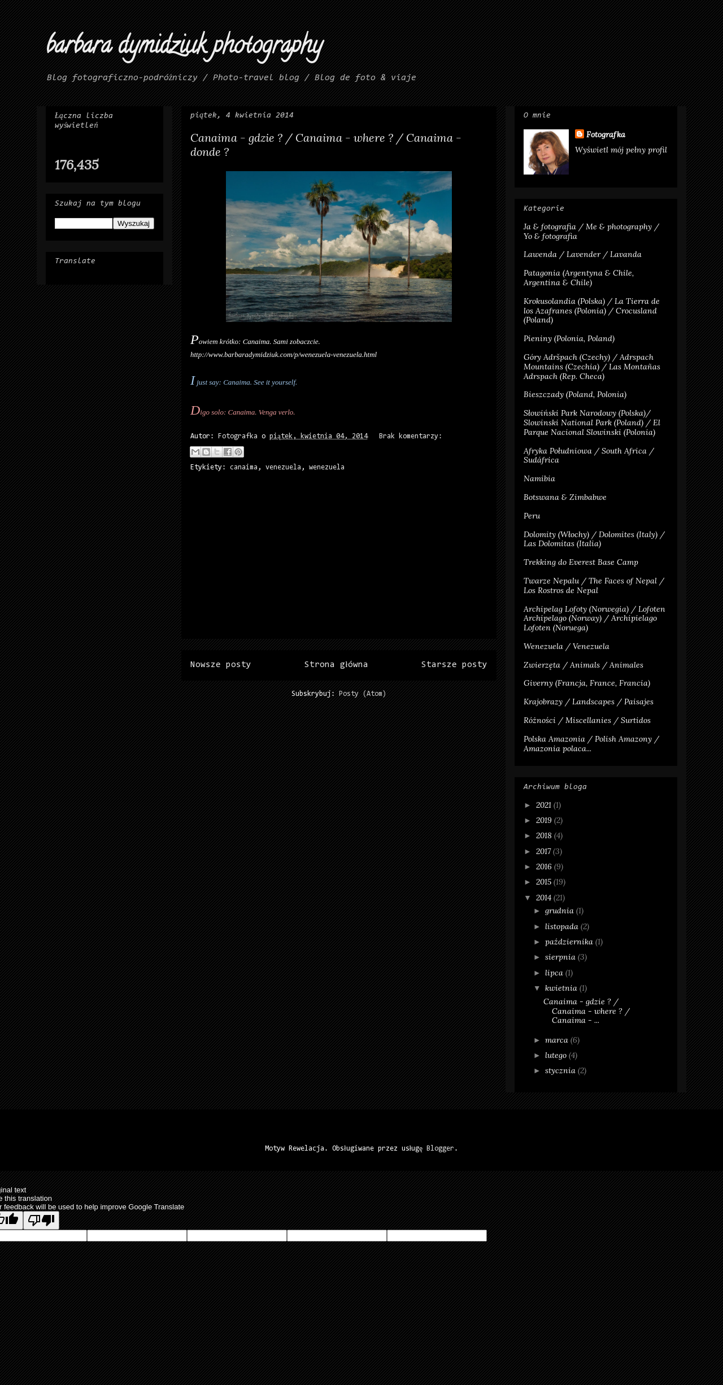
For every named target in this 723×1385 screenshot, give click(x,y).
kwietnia (562, 988)
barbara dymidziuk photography (184, 47)
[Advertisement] (339, 559)
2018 (545, 835)
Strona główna (336, 664)
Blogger (440, 1148)
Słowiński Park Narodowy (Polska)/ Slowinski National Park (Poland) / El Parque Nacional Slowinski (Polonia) (592, 422)
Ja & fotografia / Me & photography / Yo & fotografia (591, 231)
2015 (545, 882)
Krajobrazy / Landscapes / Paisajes (589, 701)
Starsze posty (454, 664)
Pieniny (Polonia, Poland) (569, 338)
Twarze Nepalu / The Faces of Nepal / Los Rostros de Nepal (594, 585)
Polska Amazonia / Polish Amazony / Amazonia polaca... (591, 744)
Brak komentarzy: (410, 436)
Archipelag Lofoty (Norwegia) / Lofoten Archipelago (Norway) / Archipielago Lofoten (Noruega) (594, 618)
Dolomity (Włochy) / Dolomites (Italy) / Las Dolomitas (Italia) (594, 539)
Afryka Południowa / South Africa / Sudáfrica (589, 455)
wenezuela (327, 467)
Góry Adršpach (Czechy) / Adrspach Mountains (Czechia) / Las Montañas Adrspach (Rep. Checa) (592, 366)
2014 (545, 897)
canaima (244, 467)
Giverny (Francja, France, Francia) (587, 683)
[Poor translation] (41, 1220)
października (570, 942)
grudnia (560, 910)
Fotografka (605, 134)
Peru (532, 516)
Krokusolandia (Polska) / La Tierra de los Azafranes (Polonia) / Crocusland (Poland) (592, 310)
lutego (557, 1055)
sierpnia (561, 957)
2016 (545, 866)
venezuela (283, 467)
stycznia (561, 1070)
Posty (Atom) (362, 694)
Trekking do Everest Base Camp (581, 562)
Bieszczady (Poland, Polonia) (575, 394)
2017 (544, 851)
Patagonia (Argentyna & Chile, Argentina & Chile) (579, 278)
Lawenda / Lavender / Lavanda (583, 254)
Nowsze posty (220, 664)
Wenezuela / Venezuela (566, 646)
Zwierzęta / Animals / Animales (583, 665)
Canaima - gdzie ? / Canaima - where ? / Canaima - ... (586, 1011)
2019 (545, 820)
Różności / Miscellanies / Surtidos (587, 720)
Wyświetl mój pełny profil (621, 150)
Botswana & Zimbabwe (565, 497)
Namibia (539, 478)
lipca (555, 973)
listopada (563, 926)
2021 (545, 805)
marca (557, 1040)
